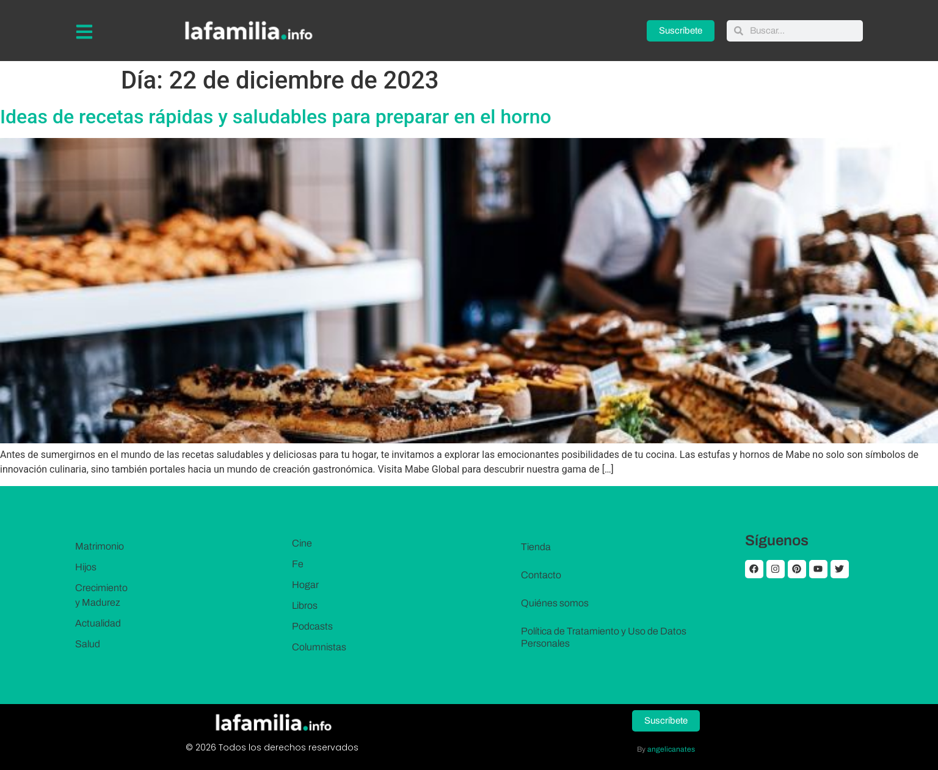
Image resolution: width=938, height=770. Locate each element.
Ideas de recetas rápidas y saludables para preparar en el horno (275, 116)
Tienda (536, 547)
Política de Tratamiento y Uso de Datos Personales (603, 637)
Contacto (541, 575)
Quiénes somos (555, 603)
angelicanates (671, 749)
